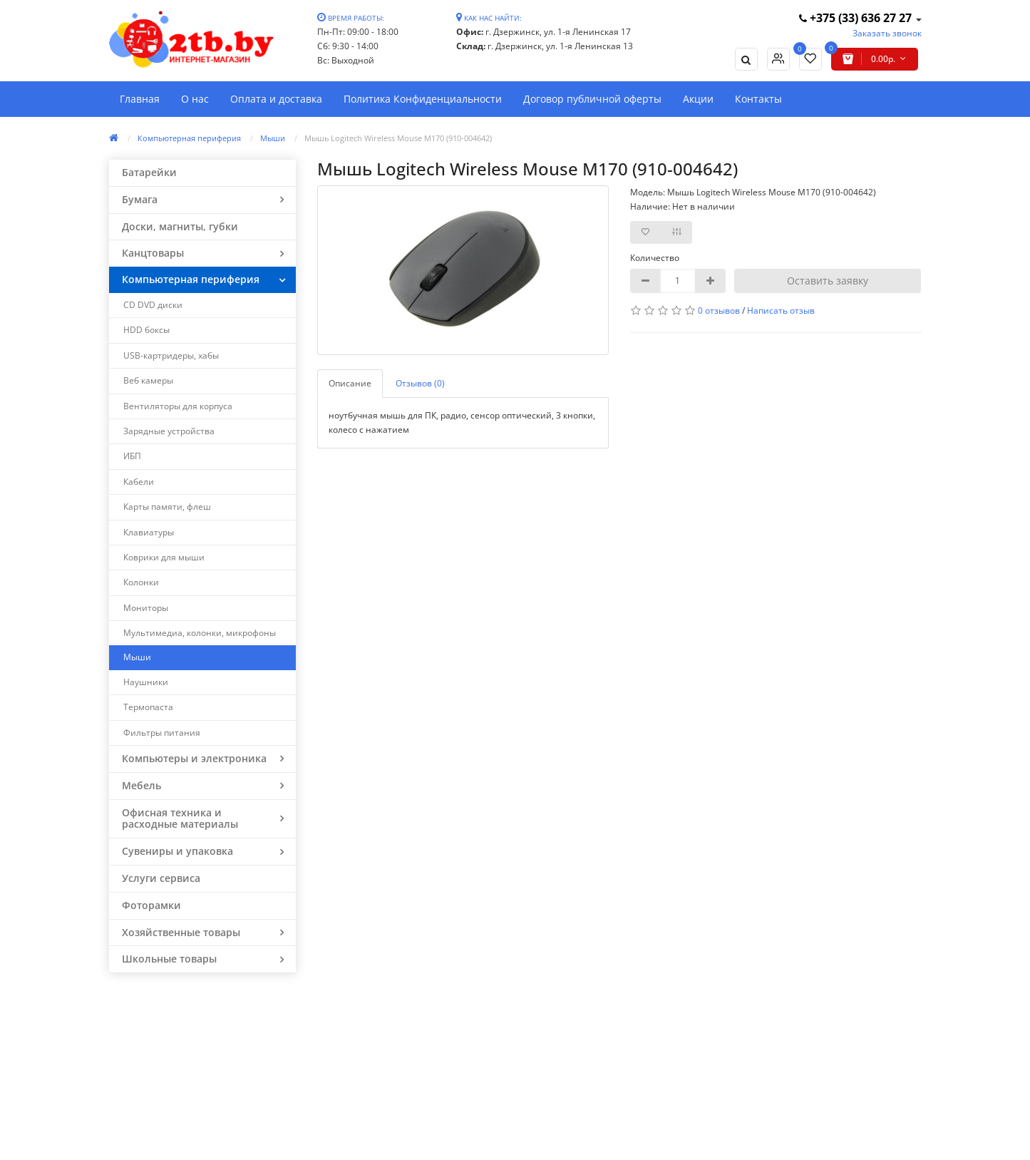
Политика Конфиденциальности (423, 99)
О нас (195, 99)
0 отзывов (719, 310)
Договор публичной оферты (592, 99)
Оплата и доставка (276, 99)
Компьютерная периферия (189, 138)
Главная (140, 99)
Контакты (758, 99)
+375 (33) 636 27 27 (857, 18)
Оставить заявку (827, 280)
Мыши (272, 138)
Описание (350, 383)
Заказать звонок (887, 33)
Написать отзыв (781, 310)
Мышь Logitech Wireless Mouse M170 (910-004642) (398, 138)
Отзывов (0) (420, 383)
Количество (654, 258)
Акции (698, 99)
